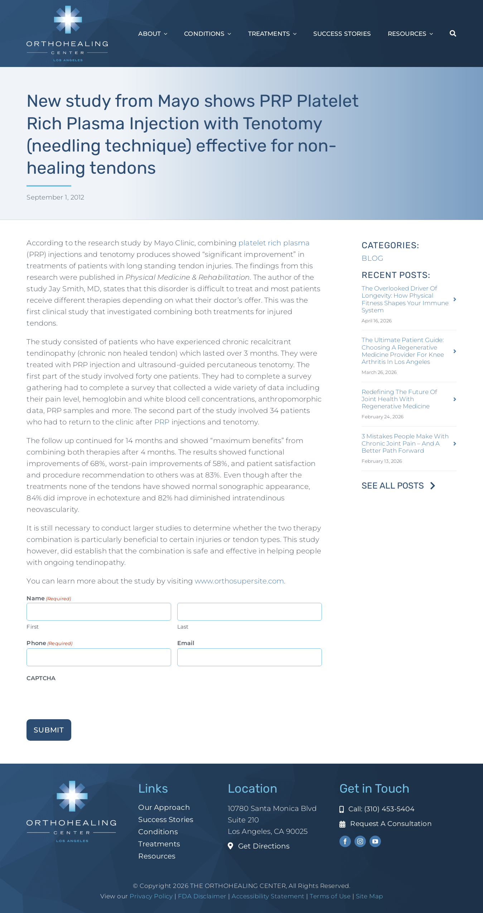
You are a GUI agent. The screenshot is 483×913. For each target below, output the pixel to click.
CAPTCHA (40, 678)
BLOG (372, 258)
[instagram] (360, 841)
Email (186, 643)
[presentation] (80, 697)
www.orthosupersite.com (239, 581)
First (32, 626)
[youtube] (375, 841)
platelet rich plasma (274, 243)
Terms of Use (330, 896)
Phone (49, 643)
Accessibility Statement (268, 896)
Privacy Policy (151, 896)
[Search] (453, 34)
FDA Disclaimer (201, 896)
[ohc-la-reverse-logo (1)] (67, 9)
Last (182, 626)
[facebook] (345, 841)
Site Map (369, 896)
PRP (161, 422)
